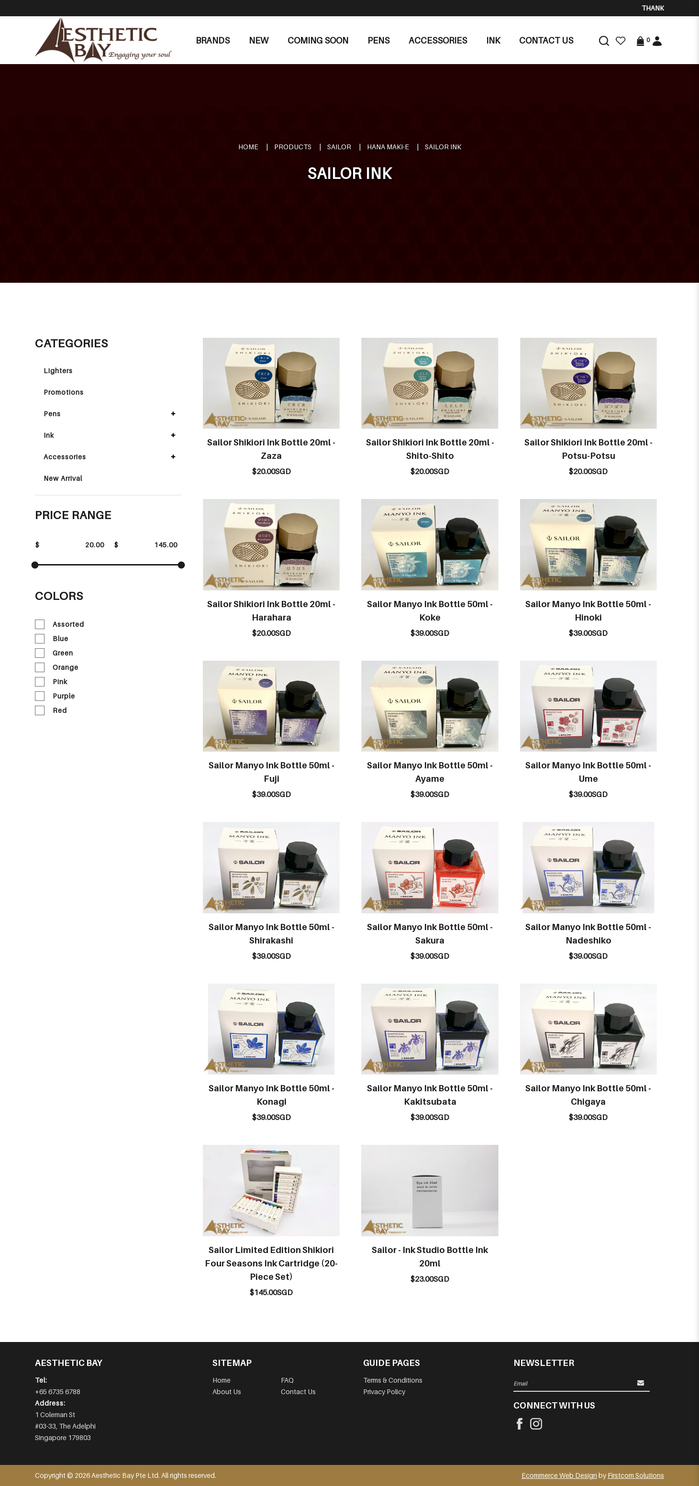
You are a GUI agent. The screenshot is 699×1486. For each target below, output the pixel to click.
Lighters (58, 370)
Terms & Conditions (392, 1380)
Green (54, 653)
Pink (51, 682)
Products (292, 147)
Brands (213, 40)
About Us (226, 1391)
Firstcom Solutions (636, 1475)
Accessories (65, 457)
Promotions (64, 392)
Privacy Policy (384, 1391)
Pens (52, 414)
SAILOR (339, 147)
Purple (55, 696)
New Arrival (63, 478)
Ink (49, 435)
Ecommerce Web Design (559, 1475)
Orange (56, 667)
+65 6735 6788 (57, 1391)
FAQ (287, 1380)
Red (51, 710)
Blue (51, 638)
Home (248, 147)
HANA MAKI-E (388, 147)
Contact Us (298, 1391)
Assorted (59, 624)
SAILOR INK (443, 147)
